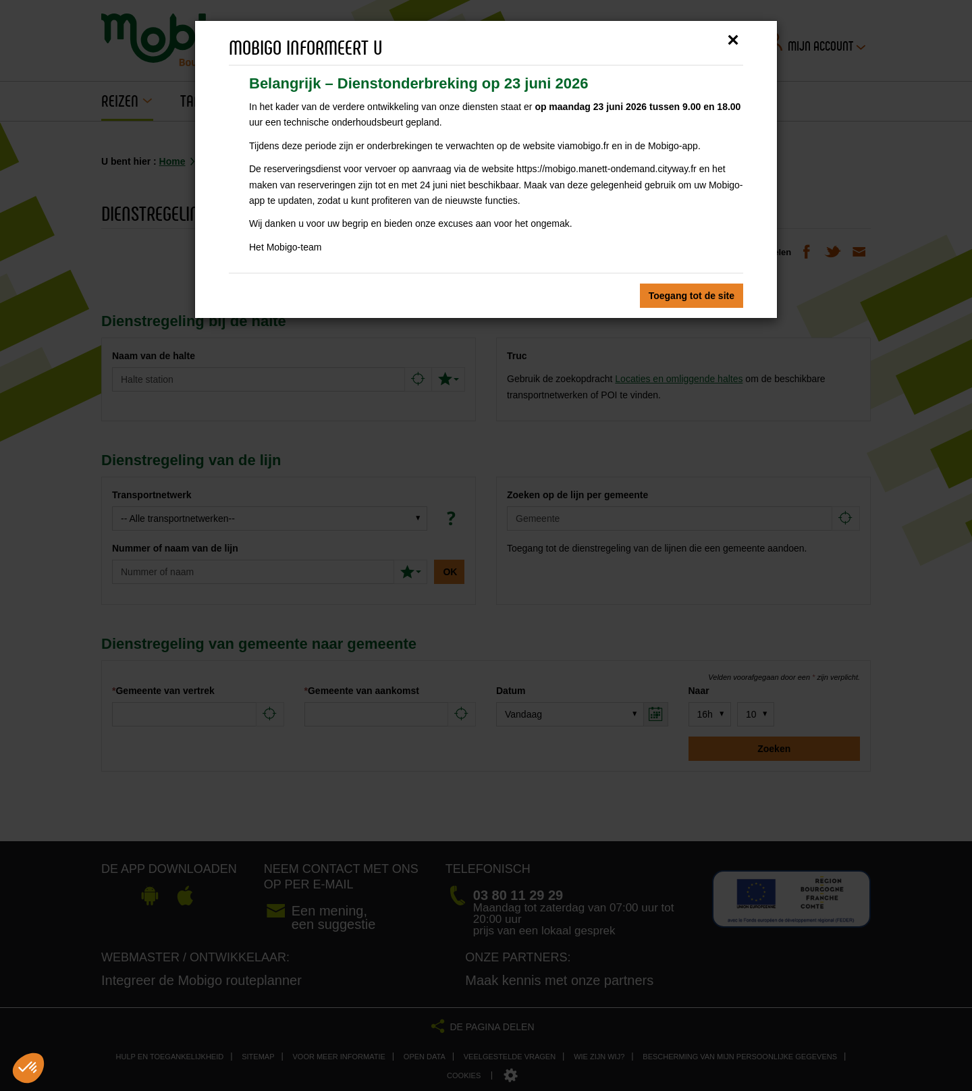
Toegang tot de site (691, 295)
